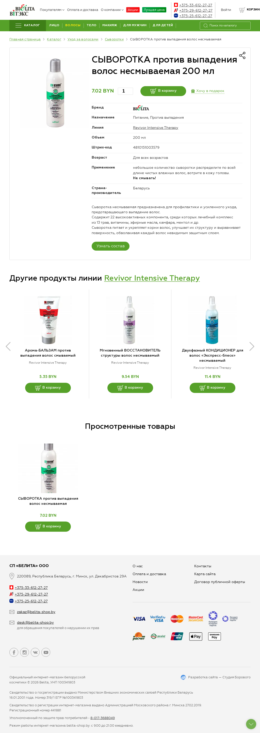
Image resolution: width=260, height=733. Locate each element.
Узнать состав (110, 245)
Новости (140, 582)
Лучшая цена (154, 10)
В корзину (163, 91)
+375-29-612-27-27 (193, 10)
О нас (138, 566)
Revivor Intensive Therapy (155, 128)
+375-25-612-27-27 (193, 16)
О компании (112, 10)
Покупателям (52, 10)
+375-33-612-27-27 (193, 5)
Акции (133, 10)
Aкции (138, 590)
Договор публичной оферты (219, 582)
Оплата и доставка (82, 10)
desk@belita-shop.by (35, 622)
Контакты (202, 566)
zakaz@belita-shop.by (36, 612)
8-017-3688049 (102, 718)
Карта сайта (205, 574)
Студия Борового (236, 677)
